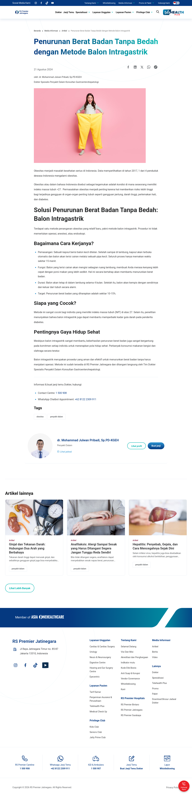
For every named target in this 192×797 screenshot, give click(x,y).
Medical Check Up (98, 711)
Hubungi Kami (164, 3)
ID (177, 3)
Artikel (11, 540)
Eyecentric (95, 676)
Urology (93, 652)
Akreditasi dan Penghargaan (134, 657)
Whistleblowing (109, 3)
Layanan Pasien (123, 12)
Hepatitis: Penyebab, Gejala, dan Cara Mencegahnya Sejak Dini (155, 546)
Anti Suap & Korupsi (130, 673)
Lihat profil (136, 446)
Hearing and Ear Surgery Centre (101, 670)
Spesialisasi (81, 12)
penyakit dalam (56, 417)
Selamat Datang (128, 646)
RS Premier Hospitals (133, 698)
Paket (155, 694)
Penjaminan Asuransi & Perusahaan (101, 699)
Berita (155, 652)
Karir (123, 689)
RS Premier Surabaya (131, 715)
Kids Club (94, 727)
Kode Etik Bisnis (128, 668)
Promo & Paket (145, 3)
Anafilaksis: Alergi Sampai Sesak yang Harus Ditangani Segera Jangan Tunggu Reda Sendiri (94, 548)
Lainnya (156, 666)
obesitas (40, 417)
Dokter (58, 12)
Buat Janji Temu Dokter (131, 768)
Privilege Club (143, 12)
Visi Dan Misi (127, 652)
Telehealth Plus (97, 706)
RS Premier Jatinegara (131, 710)
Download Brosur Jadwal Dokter (164, 701)
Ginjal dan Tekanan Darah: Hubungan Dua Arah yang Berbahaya (27, 548)
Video (155, 657)
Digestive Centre (97, 662)
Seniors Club (96, 732)
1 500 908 (61, 392)
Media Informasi (125, 3)
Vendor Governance (130, 678)
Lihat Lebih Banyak (19, 588)
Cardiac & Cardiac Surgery (102, 646)
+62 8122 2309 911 (85, 399)
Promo (155, 688)
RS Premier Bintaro (130, 704)
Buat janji (156, 446)
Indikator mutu (128, 662)
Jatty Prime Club (98, 737)
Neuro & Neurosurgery (100, 657)
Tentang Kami (90, 3)
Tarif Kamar (95, 692)
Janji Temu (68, 12)
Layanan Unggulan (102, 12)
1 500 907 (96, 768)
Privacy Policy (173, 787)
